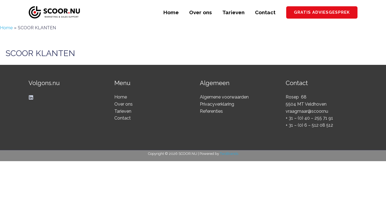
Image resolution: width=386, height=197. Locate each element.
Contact (265, 12)
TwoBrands (229, 154)
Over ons (200, 12)
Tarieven (233, 12)
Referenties (211, 111)
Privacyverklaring (217, 104)
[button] (321, 12)
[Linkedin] (31, 97)
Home (171, 12)
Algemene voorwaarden (224, 97)
